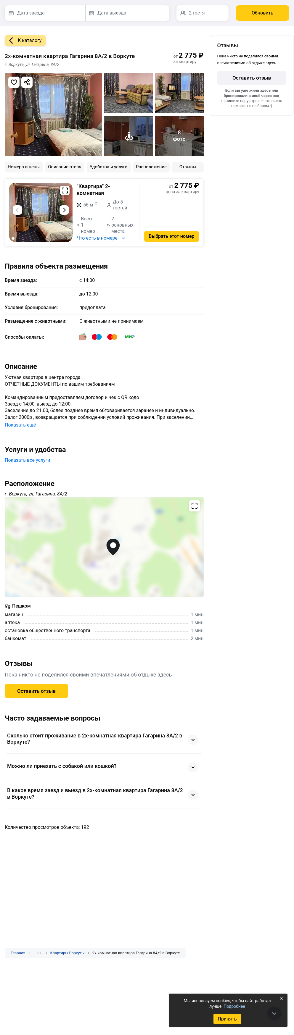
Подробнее (234, 1006)
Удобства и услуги (109, 166)
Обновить (262, 13)
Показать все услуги (27, 460)
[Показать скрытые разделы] (38, 953)
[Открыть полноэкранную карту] (104, 547)
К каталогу (23, 40)
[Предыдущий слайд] (17, 210)
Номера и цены (24, 166)
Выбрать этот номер (171, 236)
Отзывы (187, 166)
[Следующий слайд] (64, 210)
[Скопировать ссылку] (27, 82)
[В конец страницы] (274, 1013)
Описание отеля (64, 166)
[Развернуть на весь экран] (65, 190)
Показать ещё (20, 425)
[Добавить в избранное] (14, 82)
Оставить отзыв (36, 691)
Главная (18, 953)
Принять (227, 1019)
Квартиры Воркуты (67, 953)
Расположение (151, 166)
